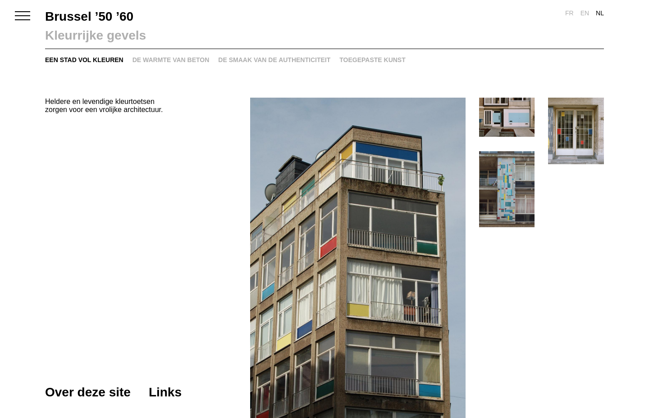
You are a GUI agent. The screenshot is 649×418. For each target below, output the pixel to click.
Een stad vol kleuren (84, 59)
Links (165, 392)
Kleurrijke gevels (95, 35)
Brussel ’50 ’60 (89, 16)
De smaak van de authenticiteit (274, 59)
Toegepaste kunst (372, 59)
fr (569, 13)
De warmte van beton (171, 59)
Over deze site (88, 392)
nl (600, 13)
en (584, 13)
